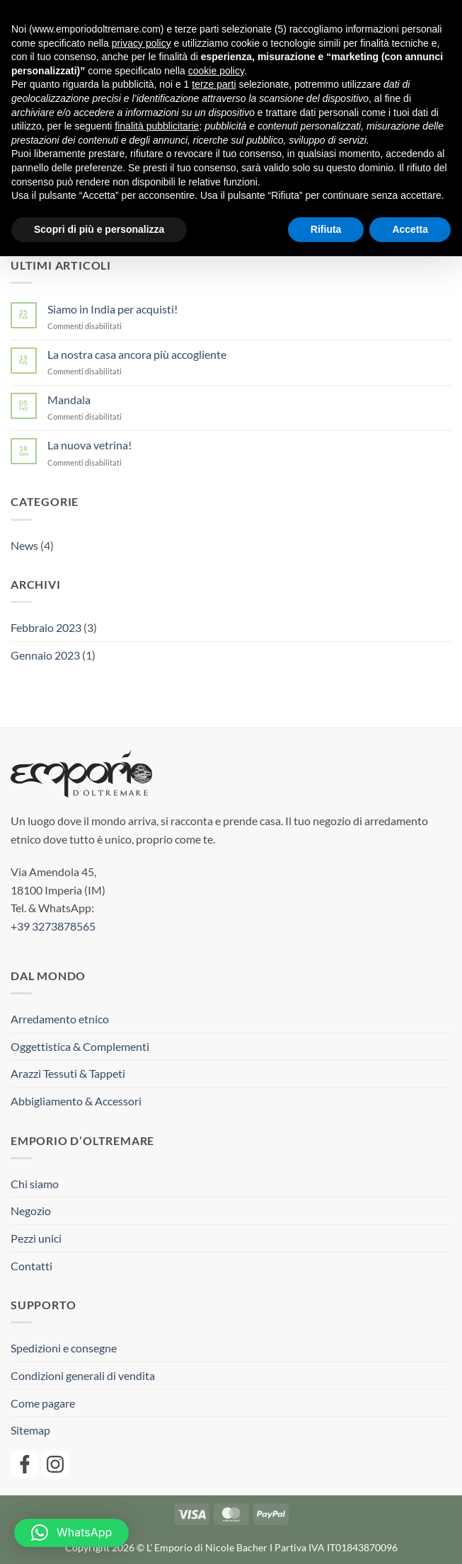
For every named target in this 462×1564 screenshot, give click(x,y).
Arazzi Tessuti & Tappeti (68, 1073)
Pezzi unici (36, 1238)
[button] (71, 1533)
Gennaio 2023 (45, 655)
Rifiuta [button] (326, 229)
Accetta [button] (410, 229)
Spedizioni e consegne (64, 1348)
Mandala (69, 399)
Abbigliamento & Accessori (76, 1101)
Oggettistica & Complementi (80, 1046)
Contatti (31, 1265)
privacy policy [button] (141, 43)
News (24, 545)
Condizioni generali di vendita (83, 1375)
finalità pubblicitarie (157, 126)
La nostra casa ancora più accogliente (136, 354)
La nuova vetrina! (89, 445)
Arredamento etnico (60, 1018)
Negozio (31, 1210)
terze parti (214, 84)
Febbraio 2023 (46, 627)
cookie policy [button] (216, 70)
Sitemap (30, 1430)
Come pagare (43, 1403)
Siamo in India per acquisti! (112, 309)
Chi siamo (35, 1183)
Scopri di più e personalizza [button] (99, 229)
